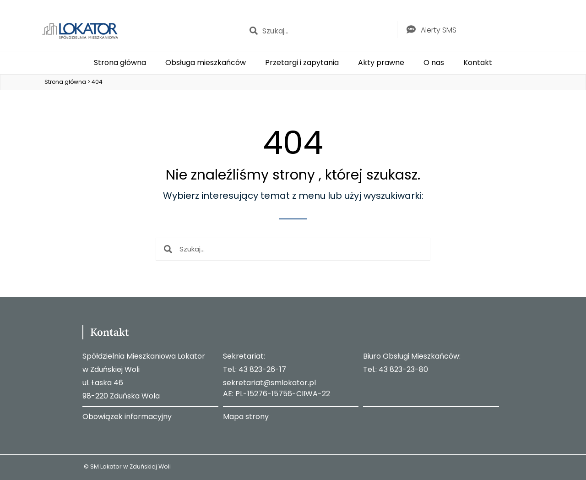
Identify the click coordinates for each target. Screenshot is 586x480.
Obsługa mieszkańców (205, 62)
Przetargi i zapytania (302, 62)
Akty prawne (381, 62)
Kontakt (477, 62)
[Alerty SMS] (411, 29)
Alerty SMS (438, 30)
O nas (433, 62)
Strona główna (120, 62)
